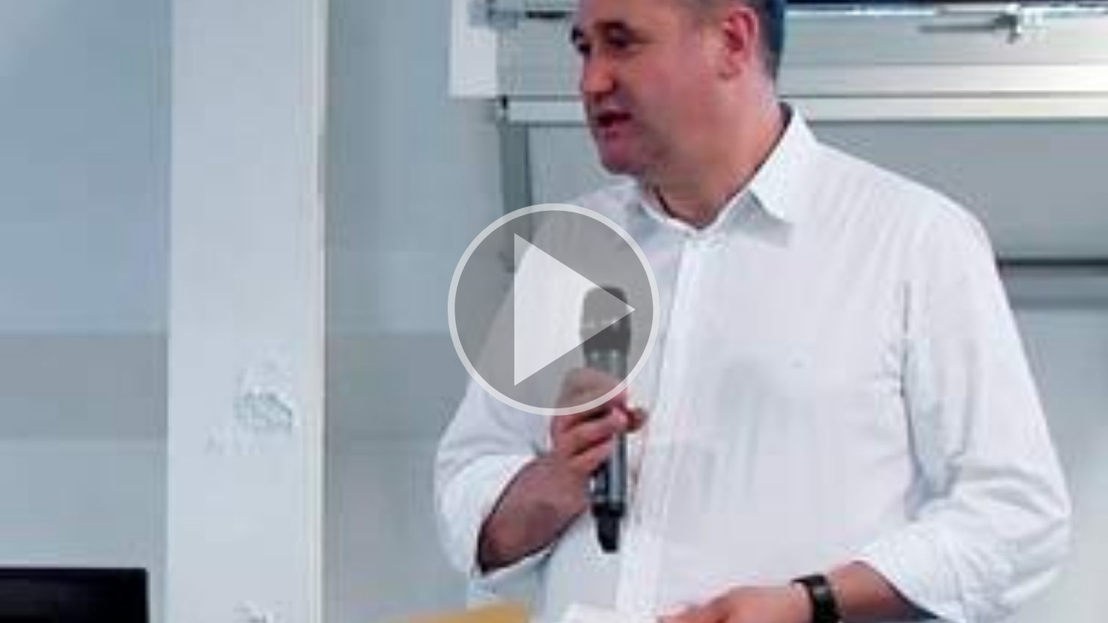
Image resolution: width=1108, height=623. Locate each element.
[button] (554, 311)
